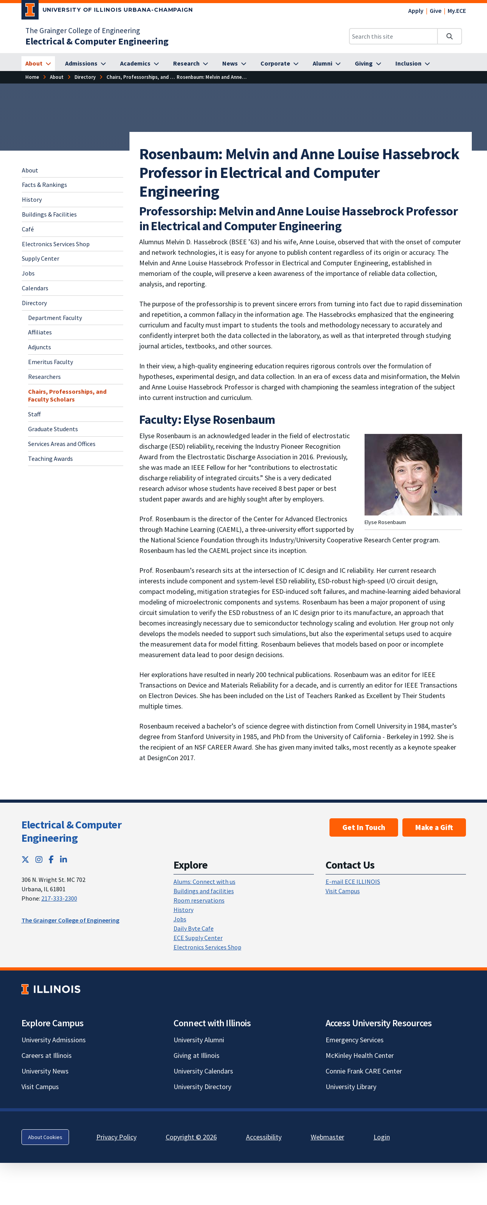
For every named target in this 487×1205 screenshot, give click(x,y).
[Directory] (85, 77)
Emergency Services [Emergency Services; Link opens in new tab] (355, 1039)
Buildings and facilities (204, 891)
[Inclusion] (412, 63)
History (32, 199)
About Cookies (45, 1137)
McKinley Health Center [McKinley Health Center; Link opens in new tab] (360, 1055)
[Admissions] (85, 63)
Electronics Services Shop (56, 244)
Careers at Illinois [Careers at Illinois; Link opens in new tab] (46, 1055)
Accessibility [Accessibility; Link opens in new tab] (264, 1136)
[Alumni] (327, 63)
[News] (234, 63)
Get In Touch (363, 827)
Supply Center (40, 258)
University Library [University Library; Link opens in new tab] (351, 1086)
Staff (34, 414)
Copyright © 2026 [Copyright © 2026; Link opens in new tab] (191, 1136)
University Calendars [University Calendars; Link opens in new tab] (203, 1070)
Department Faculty (55, 318)
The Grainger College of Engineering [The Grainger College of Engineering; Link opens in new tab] (82, 30)
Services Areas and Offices (62, 444)
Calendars (35, 288)
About (30, 170)
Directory (34, 303)
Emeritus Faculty (50, 362)
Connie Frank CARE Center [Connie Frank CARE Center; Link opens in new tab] (364, 1070)
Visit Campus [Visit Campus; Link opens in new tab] (40, 1086)
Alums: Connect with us (205, 881)
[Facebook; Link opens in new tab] (51, 859)
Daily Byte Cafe (194, 928)
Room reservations (199, 900)
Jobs (28, 273)
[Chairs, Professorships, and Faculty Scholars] (156, 77)
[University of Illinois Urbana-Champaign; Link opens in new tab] (107, 11)
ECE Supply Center (198, 938)
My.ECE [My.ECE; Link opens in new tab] (457, 10)
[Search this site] (393, 36)
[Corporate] (280, 63)
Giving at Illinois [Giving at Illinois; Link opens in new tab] (197, 1055)
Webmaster (327, 1136)
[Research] (190, 63)
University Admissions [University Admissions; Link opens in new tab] (53, 1039)
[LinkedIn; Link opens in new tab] (63, 859)
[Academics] (139, 63)
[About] (38, 63)
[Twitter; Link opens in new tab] (25, 859)
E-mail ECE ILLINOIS (353, 881)
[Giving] (368, 63)
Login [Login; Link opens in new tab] (382, 1136)
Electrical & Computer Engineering (71, 831)
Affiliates (40, 332)
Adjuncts (39, 347)
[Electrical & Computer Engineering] (96, 41)
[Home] (32, 77)
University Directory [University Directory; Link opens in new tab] (202, 1086)
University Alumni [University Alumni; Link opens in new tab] (199, 1039)
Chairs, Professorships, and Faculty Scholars (67, 395)
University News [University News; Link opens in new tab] (45, 1070)
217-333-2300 (59, 898)
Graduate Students (53, 429)
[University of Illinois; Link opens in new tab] (50, 989)
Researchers (44, 376)
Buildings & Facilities (49, 214)
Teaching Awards (50, 458)
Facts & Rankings (44, 184)
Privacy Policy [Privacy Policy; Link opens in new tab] (116, 1136)
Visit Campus (343, 891)
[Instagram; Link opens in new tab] (39, 859)
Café (28, 229)
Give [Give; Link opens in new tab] (435, 10)
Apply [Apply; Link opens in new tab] (415, 10)
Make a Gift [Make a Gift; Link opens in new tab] (434, 827)
